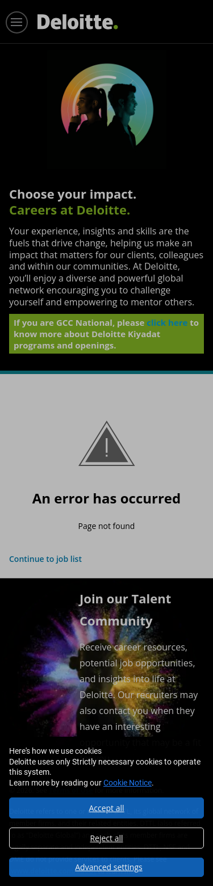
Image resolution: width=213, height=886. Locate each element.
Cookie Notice (127, 782)
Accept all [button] (106, 808)
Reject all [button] (106, 838)
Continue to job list (45, 558)
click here (167, 322)
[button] (106, 867)
